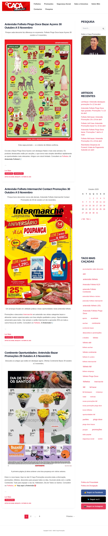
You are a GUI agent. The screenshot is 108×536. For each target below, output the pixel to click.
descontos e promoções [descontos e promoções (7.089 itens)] (92, 333)
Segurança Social (64, 4)
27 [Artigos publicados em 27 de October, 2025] (83, 213)
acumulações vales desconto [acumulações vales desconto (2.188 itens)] (93, 269)
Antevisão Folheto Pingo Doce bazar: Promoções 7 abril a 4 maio (92, 132)
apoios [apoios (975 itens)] (85, 318)
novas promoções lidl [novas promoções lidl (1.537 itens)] (90, 401)
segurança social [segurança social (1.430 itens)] (88, 439)
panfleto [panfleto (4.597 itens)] (86, 419)
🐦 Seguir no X (93, 499)
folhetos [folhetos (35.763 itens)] (86, 381)
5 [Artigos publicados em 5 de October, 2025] (104, 198)
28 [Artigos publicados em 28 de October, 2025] (86, 213)
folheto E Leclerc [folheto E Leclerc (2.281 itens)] (89, 357)
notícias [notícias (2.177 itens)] (93, 397)
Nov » (88, 219)
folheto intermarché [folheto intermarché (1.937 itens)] (89, 361)
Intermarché (27, 314)
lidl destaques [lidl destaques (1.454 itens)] (87, 392)
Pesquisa (49, 9)
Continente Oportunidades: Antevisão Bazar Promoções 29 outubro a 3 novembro (31, 354)
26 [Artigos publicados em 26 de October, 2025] (104, 209)
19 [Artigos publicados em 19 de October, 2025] (104, 206)
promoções (18, 173)
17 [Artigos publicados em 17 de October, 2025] (97, 206)
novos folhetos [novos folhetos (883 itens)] (87, 410)
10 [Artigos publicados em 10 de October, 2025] (97, 202)
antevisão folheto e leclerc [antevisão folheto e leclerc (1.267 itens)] (91, 296)
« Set (83, 219)
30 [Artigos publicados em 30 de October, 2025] (93, 213)
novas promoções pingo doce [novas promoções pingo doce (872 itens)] (92, 406)
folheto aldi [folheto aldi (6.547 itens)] (87, 343)
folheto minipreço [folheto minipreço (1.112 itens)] (88, 371)
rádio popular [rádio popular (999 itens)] (87, 434)
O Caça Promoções (4, 11)
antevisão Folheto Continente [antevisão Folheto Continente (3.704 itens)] (89, 290)
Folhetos (37, 4)
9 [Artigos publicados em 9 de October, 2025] (93, 202)
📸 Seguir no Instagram (93, 506)
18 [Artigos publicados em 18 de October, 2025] (101, 206)
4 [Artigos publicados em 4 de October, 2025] (100, 198)
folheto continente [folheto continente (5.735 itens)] (90, 352)
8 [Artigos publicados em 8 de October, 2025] (89, 202)
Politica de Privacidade (89, 482)
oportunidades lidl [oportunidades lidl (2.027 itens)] (89, 414)
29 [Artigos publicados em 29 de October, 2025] (90, 213)
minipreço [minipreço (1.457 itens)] (99, 392)
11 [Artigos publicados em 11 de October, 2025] (101, 202)
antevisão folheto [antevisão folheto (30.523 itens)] (90, 279)
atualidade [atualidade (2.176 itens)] (94, 318)
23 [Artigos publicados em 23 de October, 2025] (93, 209)
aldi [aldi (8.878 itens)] (84, 274)
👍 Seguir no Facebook (93, 492)
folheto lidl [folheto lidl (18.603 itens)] (87, 367)
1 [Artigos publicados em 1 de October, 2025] (89, 198)
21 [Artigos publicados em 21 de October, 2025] (86, 209)
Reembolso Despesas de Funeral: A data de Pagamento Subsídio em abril (92, 147)
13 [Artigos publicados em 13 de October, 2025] (83, 206)
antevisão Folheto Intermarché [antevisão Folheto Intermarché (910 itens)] (92, 301)
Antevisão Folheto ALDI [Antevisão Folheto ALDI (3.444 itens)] (91, 284)
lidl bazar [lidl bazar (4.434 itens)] (93, 387)
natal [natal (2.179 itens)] (84, 397)
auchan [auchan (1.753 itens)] (85, 323)
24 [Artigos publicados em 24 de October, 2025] (97, 209)
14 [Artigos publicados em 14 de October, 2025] (86, 206)
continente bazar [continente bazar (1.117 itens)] (88, 328)
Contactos (38, 9)
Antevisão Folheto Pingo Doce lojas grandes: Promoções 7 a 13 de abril (93, 110)
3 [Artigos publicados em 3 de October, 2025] (97, 198)
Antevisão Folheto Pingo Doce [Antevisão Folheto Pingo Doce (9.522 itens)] (92, 312)
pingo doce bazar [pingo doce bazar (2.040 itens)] (89, 424)
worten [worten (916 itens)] (100, 439)
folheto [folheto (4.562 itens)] (95, 338)
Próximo (70, 516)
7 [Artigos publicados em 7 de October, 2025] (86, 202)
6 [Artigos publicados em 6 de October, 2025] (82, 202)
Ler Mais (8, 171)
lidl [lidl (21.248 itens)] (84, 387)
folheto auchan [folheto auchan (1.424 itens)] (88, 347)
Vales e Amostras (81, 4)
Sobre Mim (95, 4)
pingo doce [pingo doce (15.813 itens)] (97, 419)
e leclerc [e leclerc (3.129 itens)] (86, 338)
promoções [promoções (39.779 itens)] (97, 429)
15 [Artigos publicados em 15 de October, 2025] (90, 206)
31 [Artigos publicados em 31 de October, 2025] (97, 213)
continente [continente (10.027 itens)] (96, 323)
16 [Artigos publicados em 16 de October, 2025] (93, 206)
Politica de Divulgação (89, 486)
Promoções (48, 4)
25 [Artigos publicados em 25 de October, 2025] (101, 209)
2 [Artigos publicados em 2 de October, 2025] (93, 198)
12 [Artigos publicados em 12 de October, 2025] (104, 202)
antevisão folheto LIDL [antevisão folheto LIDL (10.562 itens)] (92, 306)
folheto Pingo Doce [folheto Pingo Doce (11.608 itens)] (90, 376)
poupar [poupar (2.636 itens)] (85, 430)
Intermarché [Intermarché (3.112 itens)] (98, 382)
